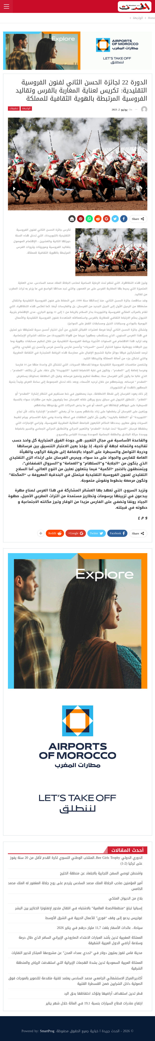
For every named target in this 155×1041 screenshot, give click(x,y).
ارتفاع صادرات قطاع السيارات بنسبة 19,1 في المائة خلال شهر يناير (94, 1003)
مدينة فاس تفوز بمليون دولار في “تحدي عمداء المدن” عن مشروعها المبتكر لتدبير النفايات (77, 953)
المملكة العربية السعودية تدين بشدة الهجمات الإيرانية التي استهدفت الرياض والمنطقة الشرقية (79, 965)
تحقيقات (13, 108)
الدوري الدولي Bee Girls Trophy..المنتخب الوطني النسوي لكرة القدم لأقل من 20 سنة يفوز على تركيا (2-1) (76, 861)
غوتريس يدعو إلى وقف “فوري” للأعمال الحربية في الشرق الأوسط (93, 918)
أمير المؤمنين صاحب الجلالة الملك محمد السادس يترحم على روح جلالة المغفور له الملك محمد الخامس (75, 886)
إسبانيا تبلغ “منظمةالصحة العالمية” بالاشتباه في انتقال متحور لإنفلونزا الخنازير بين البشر (78, 908)
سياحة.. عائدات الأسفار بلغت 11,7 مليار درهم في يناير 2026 (99, 928)
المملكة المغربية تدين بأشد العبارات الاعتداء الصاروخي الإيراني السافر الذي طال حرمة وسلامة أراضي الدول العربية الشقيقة (81, 940)
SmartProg (47, 1031)
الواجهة (26, 108)
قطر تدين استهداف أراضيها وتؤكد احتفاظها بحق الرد (103, 993)
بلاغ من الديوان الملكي (126, 898)
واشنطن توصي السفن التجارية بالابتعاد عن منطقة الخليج (101, 873)
